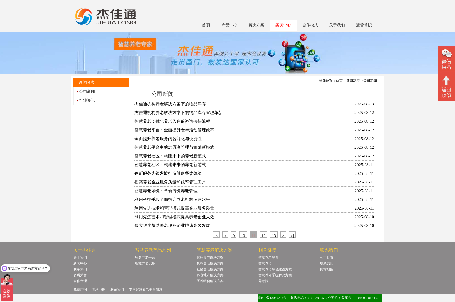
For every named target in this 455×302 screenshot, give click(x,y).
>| (292, 236)
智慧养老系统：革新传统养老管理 (166, 191)
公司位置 (326, 257)
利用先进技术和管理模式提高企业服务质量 (174, 208)
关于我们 (337, 25)
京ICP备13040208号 (272, 298)
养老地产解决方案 (210, 275)
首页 (339, 81)
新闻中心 (80, 263)
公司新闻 (87, 91)
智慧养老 (265, 263)
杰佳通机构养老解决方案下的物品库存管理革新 (178, 112)
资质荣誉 (80, 275)
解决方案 (256, 25)
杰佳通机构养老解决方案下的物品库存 (170, 104)
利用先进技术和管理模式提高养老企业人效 (174, 217)
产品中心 (229, 25)
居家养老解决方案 (210, 257)
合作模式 (310, 25)
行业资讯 (87, 100)
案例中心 (283, 25)
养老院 (263, 281)
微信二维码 (446, 59)
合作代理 (80, 281)
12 (263, 236)
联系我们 (80, 269)
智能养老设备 (145, 263)
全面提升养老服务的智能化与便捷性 (168, 138)
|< (216, 236)
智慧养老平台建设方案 (275, 269)
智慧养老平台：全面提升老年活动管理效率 (174, 130)
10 (243, 236)
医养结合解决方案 (210, 281)
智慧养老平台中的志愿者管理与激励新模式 (174, 147)
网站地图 (326, 269)
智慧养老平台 (145, 257)
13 (274, 236)
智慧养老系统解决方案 (275, 275)
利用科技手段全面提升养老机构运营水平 (172, 199)
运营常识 (364, 25)
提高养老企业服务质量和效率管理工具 (170, 182)
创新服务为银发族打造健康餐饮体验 (168, 173)
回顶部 (446, 87)
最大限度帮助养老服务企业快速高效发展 (172, 225)
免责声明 (80, 289)
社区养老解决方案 (210, 269)
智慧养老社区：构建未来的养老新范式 (170, 156)
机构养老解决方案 (210, 263)
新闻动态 (353, 81)
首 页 (206, 25)
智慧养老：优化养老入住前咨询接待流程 (172, 121)
